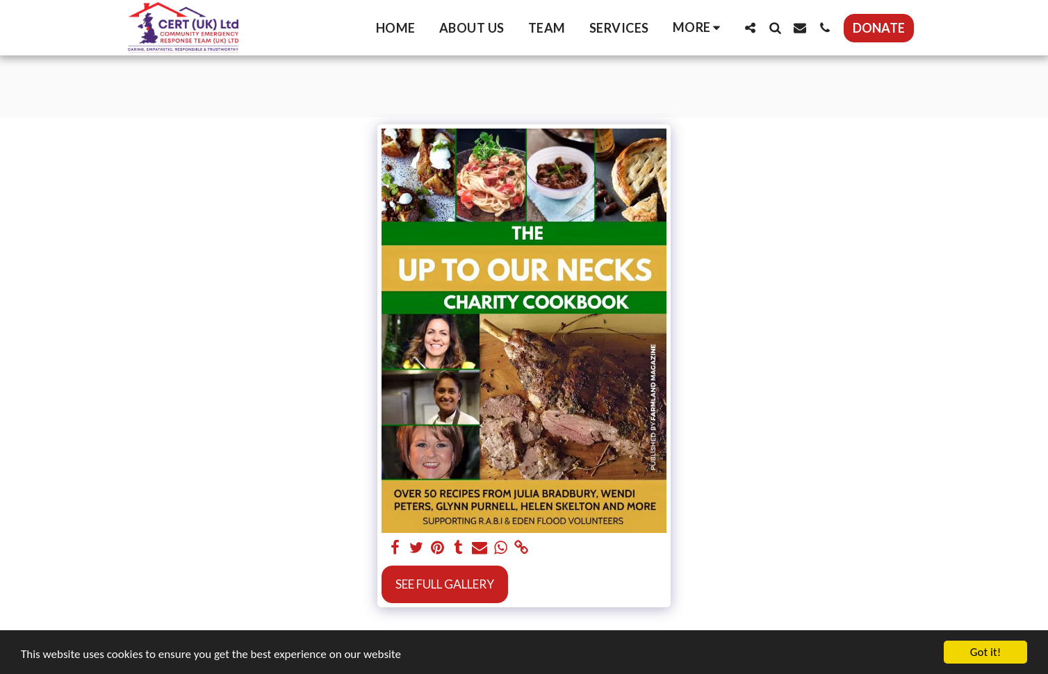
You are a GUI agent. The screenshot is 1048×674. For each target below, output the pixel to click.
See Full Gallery (444, 584)
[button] (750, 27)
